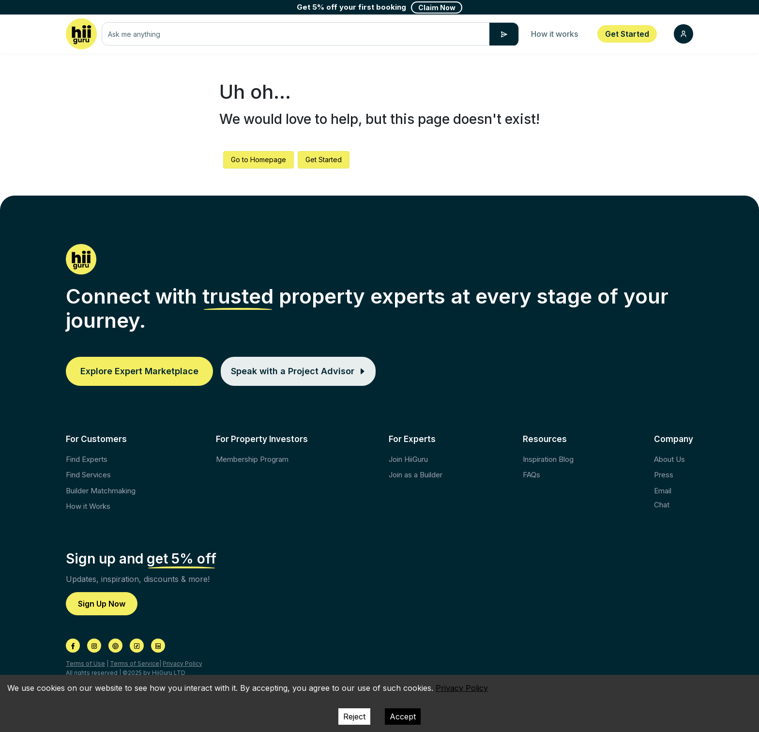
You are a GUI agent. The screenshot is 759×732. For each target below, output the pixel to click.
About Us (669, 459)
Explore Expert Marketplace (139, 371)
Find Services (88, 474)
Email (662, 490)
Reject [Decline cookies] (354, 716)
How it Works (88, 506)
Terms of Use (85, 663)
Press (663, 474)
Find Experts (86, 459)
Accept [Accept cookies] (403, 716)
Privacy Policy (182, 663)
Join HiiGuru (408, 459)
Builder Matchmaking (101, 490)
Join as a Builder (415, 474)
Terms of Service (134, 663)
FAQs (531, 474)
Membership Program (252, 459)
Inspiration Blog (548, 459)
